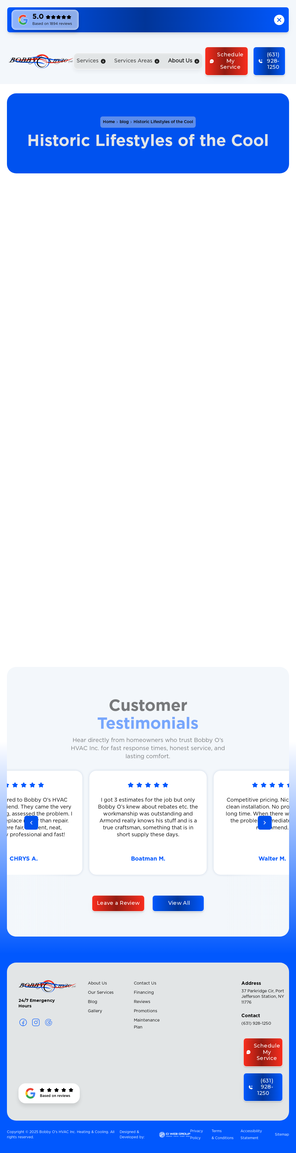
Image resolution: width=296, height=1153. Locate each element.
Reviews (142, 1002)
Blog (92, 1002)
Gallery (95, 1011)
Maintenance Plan (147, 1023)
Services (88, 61)
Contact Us (145, 983)
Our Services (101, 993)
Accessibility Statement (251, 1134)
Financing (144, 993)
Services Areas (133, 61)
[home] (41, 61)
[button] (91, 61)
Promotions (145, 1011)
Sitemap (282, 1134)
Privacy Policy (196, 1134)
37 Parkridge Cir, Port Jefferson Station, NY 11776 (262, 996)
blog (124, 122)
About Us (97, 983)
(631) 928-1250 (256, 1024)
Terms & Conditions (223, 1134)
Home (109, 122)
